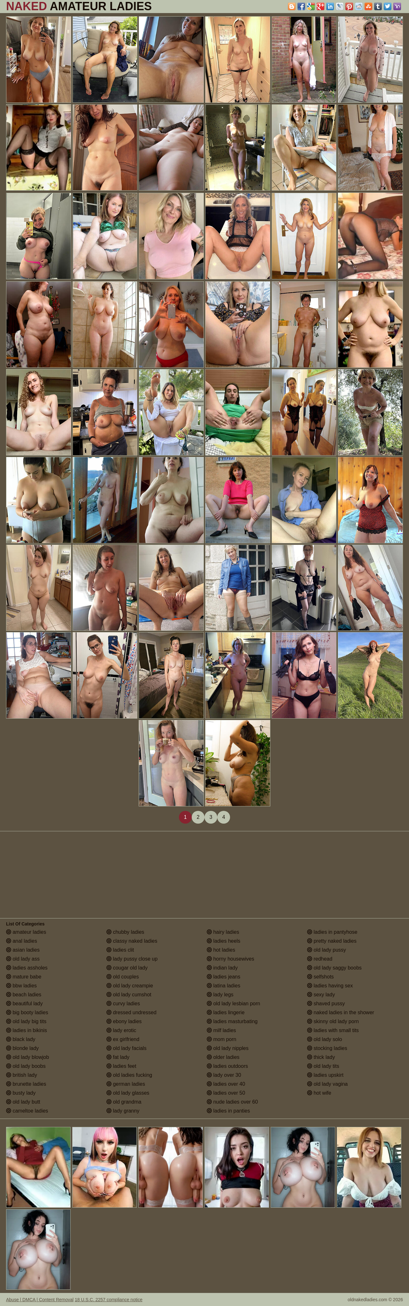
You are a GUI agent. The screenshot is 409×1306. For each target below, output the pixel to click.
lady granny (122, 1110)
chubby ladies (125, 932)
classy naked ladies (131, 941)
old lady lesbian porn (233, 1003)
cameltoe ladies (27, 1110)
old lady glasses (127, 1093)
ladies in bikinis (26, 1030)
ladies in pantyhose (332, 932)
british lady (21, 1075)
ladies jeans (223, 976)
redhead (319, 959)
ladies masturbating (232, 1021)
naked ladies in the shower (340, 1012)
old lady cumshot (128, 994)
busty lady (20, 1093)
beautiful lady (24, 1003)
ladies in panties (228, 1110)
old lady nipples (228, 1048)
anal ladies (21, 941)
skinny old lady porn (333, 1021)
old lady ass (23, 959)
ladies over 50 (226, 1093)
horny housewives (230, 959)
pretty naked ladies (332, 941)
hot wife (319, 1093)
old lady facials (126, 1048)
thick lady (321, 1057)
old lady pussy (326, 950)
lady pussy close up (132, 959)
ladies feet (121, 1066)
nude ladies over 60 (232, 1102)
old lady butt (23, 1102)
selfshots (320, 976)
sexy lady (321, 994)
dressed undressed (131, 1012)
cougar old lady (127, 967)
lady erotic (121, 1030)
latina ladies (223, 985)
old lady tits (323, 1066)
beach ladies (23, 994)
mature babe (23, 976)
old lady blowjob (27, 1057)
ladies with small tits (333, 1030)
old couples (122, 976)
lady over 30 (224, 1075)
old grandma (123, 1102)
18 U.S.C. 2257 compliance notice (109, 1299)
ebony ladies (124, 1021)
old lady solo (324, 1039)
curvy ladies (123, 1003)
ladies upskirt (325, 1075)
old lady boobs (26, 1066)
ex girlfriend (122, 1039)
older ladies (223, 1057)
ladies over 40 (226, 1084)
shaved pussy (326, 1003)
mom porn (221, 1039)
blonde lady (22, 1048)
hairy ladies (223, 932)
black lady (20, 1039)
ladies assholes (27, 967)
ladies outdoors (227, 1066)
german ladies (125, 1084)
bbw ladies (21, 985)
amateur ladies (26, 932)
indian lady (222, 967)
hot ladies (221, 950)
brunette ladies (26, 1084)
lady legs (220, 994)
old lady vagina (327, 1084)
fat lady (117, 1057)
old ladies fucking (129, 1075)
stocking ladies (327, 1048)
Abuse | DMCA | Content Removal (39, 1299)
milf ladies (221, 1030)
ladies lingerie (225, 1012)
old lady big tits (26, 1021)
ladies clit (120, 950)
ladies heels (223, 941)
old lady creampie (129, 985)
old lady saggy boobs (334, 967)
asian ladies (23, 950)
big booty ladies (27, 1012)
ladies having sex (330, 985)
